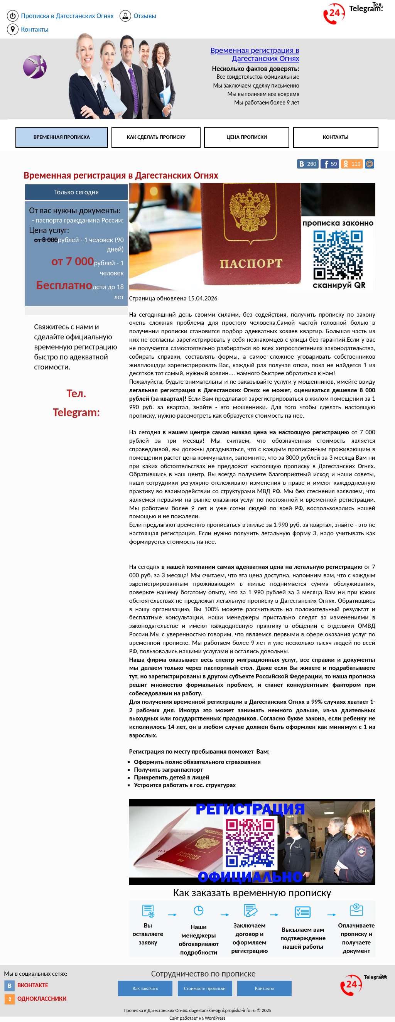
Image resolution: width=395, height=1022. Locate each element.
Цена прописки (247, 137)
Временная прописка (62, 137)
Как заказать (145, 988)
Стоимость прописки (205, 988)
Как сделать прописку (156, 137)
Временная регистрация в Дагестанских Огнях (255, 54)
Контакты (335, 137)
